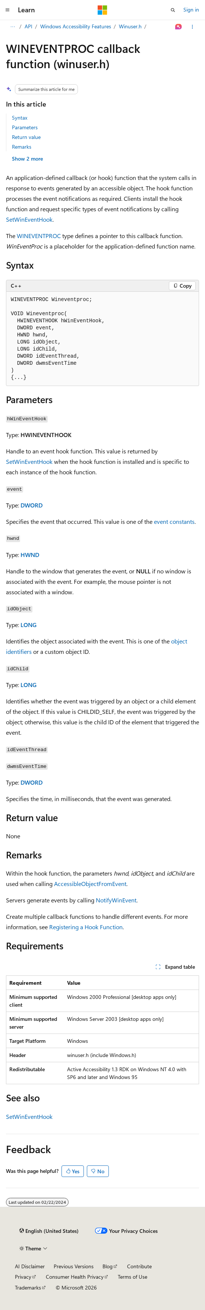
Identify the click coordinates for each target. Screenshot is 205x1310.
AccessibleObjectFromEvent (90, 883)
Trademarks (28, 1287)
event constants (174, 521)
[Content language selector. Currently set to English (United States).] (49, 1231)
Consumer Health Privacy (75, 1276)
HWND (29, 555)
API (28, 26)
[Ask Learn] (178, 27)
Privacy (23, 1276)
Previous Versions (74, 1266)
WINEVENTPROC (39, 236)
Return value (26, 136)
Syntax (19, 117)
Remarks (21, 146)
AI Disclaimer (30, 1266)
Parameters (25, 127)
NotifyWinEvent (116, 900)
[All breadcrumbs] (12, 27)
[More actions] (192, 27)
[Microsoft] (102, 10)
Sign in (191, 9)
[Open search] (172, 10)
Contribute (139, 1266)
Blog (107, 1266)
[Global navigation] (7, 10)
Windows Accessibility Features (75, 26)
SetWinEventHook (29, 219)
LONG (28, 625)
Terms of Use (132, 1276)
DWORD (31, 505)
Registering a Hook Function (86, 927)
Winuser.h (130, 26)
